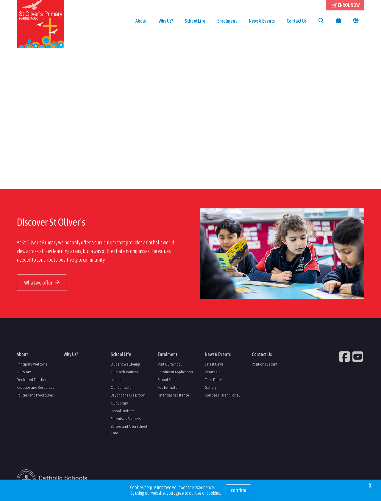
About (141, 21)
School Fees (167, 379)
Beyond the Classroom (128, 395)
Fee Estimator (168, 387)
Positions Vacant (264, 364)
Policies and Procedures (35, 395)
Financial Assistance (173, 395)
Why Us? (166, 21)
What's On (213, 371)
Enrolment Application (175, 371)
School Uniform (122, 410)
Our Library (119, 403)
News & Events (262, 21)
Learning (117, 379)
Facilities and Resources (35, 387)
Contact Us (297, 21)
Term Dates (213, 379)
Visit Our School (170, 364)
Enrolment (227, 21)
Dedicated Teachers (32, 379)
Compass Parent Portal (222, 395)
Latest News (214, 364)
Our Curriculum (122, 387)
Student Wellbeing (125, 364)
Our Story (24, 371)
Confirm (238, 490)
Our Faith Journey (124, 371)
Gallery (211, 387)
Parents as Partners (125, 418)
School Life (195, 21)
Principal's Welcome (32, 364)
